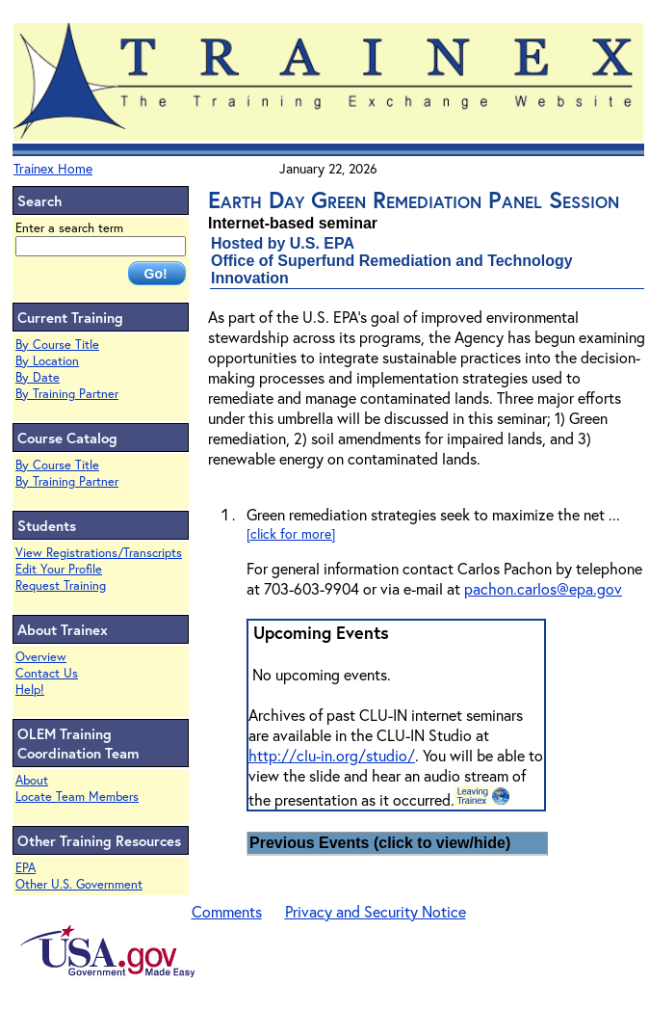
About (31, 780)
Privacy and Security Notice (375, 911)
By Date (37, 377)
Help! (29, 689)
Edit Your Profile (58, 569)
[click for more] (291, 533)
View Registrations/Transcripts (98, 553)
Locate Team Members (77, 796)
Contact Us (46, 673)
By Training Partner (66, 393)
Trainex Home (52, 168)
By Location (47, 361)
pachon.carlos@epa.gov (543, 588)
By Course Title (57, 344)
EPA (25, 868)
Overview (40, 657)
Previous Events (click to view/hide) (379, 843)
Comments (227, 911)
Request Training (60, 585)
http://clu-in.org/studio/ (331, 755)
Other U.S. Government (79, 884)
